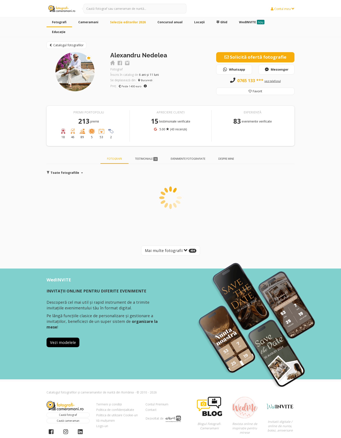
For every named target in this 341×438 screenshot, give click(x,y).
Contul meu (282, 9)
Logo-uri (102, 426)
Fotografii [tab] (114, 159)
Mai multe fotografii (170, 250)
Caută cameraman (68, 421)
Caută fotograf (68, 415)
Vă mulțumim (105, 420)
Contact (151, 410)
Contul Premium (156, 404)
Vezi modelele (63, 342)
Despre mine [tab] (226, 159)
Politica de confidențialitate (115, 410)
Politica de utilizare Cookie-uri (117, 415)
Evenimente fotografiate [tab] (188, 159)
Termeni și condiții (109, 404)
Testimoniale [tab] (146, 159)
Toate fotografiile (65, 173)
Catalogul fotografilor (66, 45)
